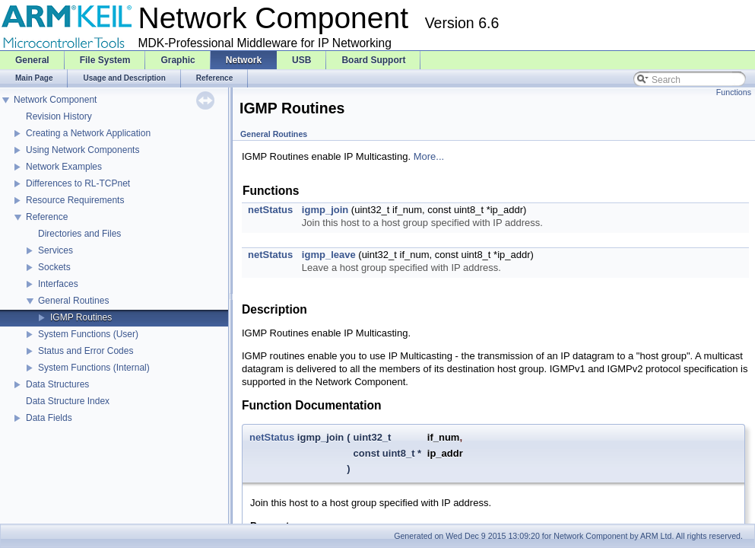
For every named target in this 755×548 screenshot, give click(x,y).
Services (55, 250)
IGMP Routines (81, 317)
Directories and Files (79, 233)
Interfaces (58, 284)
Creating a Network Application (88, 133)
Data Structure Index (67, 401)
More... (429, 156)
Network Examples (64, 166)
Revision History (59, 116)
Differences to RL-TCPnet (78, 183)
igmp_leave (329, 254)
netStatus (270, 209)
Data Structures (57, 384)
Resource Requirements (75, 200)
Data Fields (49, 418)
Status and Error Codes (85, 351)
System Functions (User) (88, 334)
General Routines (73, 300)
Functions (733, 92)
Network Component (55, 99)
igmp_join (325, 209)
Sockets (54, 267)
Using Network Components (82, 150)
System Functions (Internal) (94, 367)
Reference (47, 217)
